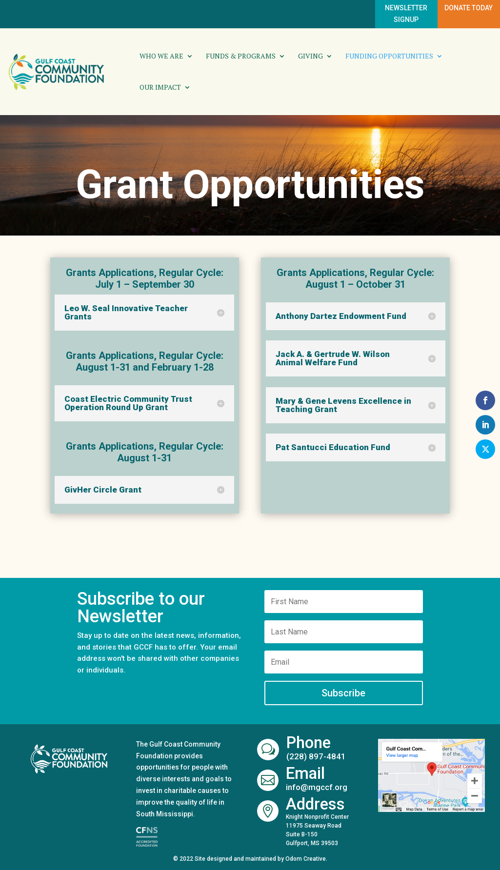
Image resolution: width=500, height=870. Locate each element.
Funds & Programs (241, 56)
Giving (310, 56)
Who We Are (161, 56)
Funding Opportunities (389, 56)
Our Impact (160, 88)
